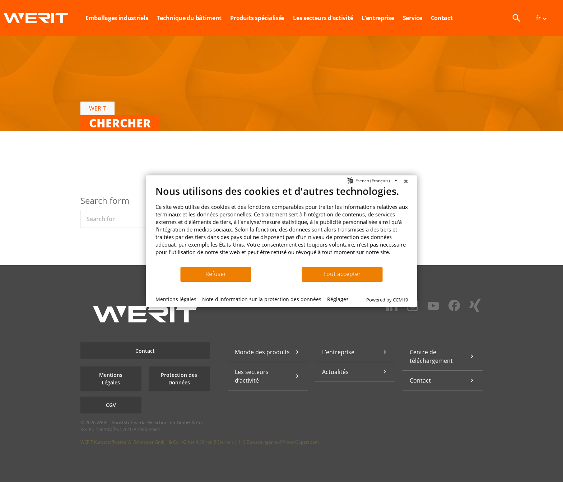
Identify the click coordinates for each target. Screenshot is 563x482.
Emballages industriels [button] (116, 18)
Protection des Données (179, 378)
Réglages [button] (338, 299)
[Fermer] (406, 181)
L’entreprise (338, 352)
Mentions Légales (110, 378)
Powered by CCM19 (387, 299)
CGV (111, 405)
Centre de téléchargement (431, 356)
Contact (442, 18)
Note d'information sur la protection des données (261, 299)
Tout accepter (342, 274)
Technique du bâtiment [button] (189, 18)
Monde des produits (262, 352)
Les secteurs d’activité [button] (323, 18)
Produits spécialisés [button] (257, 18)
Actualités (335, 372)
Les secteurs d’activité (252, 376)
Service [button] (412, 18)
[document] (281, 225)
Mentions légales (175, 299)
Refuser (215, 274)
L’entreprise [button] (378, 18)
